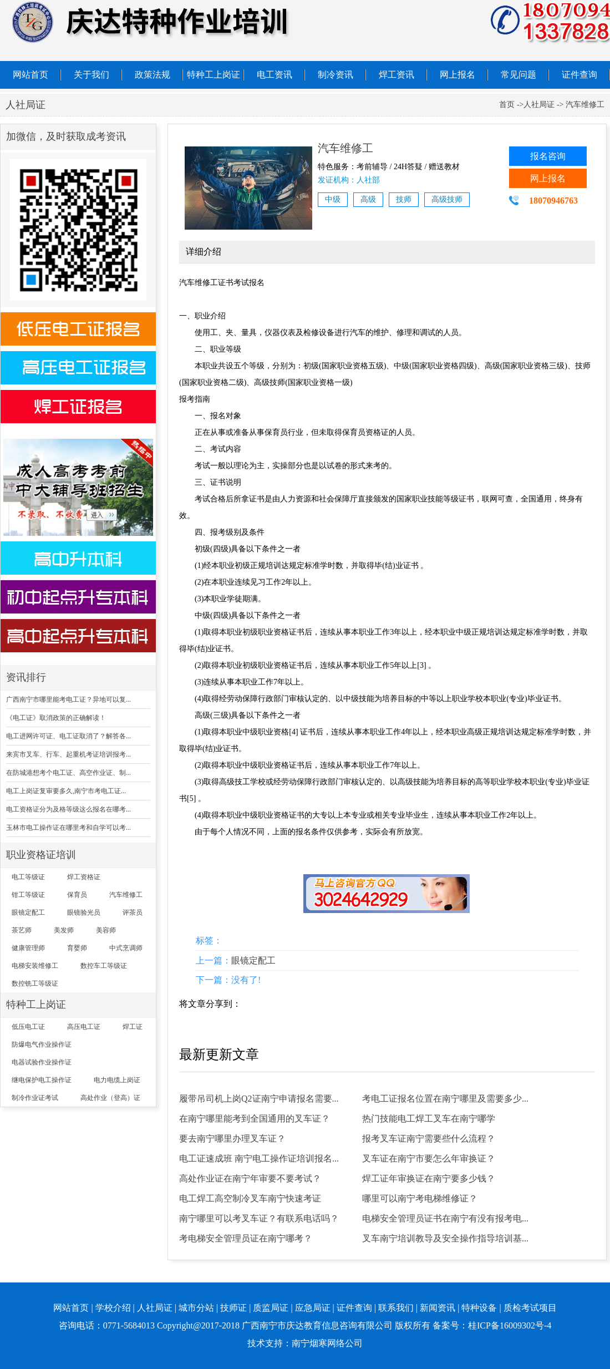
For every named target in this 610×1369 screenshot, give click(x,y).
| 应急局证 (310, 1307)
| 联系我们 (394, 1307)
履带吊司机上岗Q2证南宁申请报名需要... (259, 1098)
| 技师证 (231, 1307)
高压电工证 (83, 1027)
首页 (507, 104)
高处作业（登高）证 (110, 1098)
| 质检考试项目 (527, 1307)
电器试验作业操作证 (42, 1062)
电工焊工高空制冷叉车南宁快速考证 (250, 1198)
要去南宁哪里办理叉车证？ (232, 1138)
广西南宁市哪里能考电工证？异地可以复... (68, 699)
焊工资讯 (396, 74)
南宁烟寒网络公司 (327, 1343)
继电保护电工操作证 (42, 1080)
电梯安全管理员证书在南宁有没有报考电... (445, 1218)
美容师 (106, 930)
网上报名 (457, 74)
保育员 (77, 895)
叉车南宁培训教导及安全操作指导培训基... (445, 1238)
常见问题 (518, 74)
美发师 (64, 930)
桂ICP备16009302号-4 (509, 1325)
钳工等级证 (28, 895)
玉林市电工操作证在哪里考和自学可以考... (68, 827)
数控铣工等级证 (35, 983)
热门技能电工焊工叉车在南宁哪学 (428, 1118)
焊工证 (133, 1027)
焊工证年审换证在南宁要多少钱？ (428, 1178)
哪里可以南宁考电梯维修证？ (419, 1198)
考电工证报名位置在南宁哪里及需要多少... (445, 1098)
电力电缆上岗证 (117, 1080)
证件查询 (579, 74)
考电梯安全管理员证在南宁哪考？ (245, 1238)
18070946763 (553, 200)
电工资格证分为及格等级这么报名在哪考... (68, 809)
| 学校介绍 (110, 1307)
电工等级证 (28, 877)
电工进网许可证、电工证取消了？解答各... (68, 736)
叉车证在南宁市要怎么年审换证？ (428, 1158)
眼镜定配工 (28, 912)
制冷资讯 (335, 74)
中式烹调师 (126, 948)
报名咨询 (548, 156)
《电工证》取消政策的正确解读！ (56, 718)
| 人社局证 (152, 1307)
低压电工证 (28, 1027)
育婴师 (77, 948)
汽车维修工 (126, 895)
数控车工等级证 (103, 966)
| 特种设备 (477, 1307)
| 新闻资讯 (435, 1307)
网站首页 (30, 74)
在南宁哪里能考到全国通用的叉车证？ (254, 1118)
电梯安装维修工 (35, 966)
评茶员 (133, 912)
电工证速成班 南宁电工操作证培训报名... (259, 1158)
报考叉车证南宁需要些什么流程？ (428, 1138)
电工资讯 (274, 74)
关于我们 (91, 74)
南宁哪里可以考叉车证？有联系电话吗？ (259, 1218)
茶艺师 (22, 930)
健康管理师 (28, 948)
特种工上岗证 (213, 74)
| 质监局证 (268, 1307)
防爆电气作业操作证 (42, 1044)
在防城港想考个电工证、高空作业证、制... (68, 773)
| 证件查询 (352, 1307)
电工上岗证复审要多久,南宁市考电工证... (66, 791)
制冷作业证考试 (35, 1098)
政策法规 (152, 74)
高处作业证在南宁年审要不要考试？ (250, 1178)
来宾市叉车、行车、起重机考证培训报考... (68, 754)
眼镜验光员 (83, 912)
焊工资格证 (83, 877)
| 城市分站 (194, 1307)
